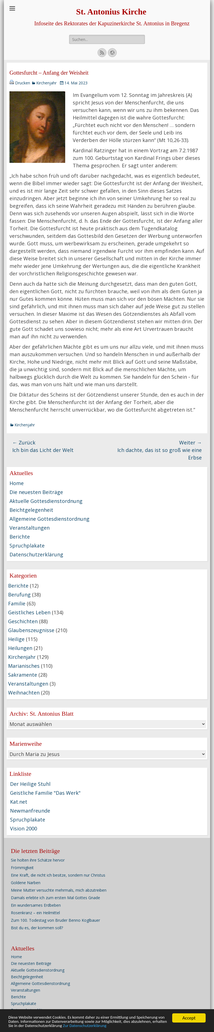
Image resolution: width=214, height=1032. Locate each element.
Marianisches (24, 665)
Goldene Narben (25, 882)
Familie (16, 603)
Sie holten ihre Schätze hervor (38, 860)
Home (16, 483)
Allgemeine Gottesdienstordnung (49, 518)
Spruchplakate (27, 545)
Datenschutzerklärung (36, 554)
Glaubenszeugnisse (31, 630)
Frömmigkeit (22, 867)
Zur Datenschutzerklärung (170, 1028)
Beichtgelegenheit (31, 510)
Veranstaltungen (29, 527)
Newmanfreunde (30, 810)
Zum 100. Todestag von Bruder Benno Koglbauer (55, 920)
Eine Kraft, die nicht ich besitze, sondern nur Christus (58, 875)
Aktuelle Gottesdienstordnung (45, 501)
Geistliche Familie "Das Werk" (45, 792)
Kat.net (18, 801)
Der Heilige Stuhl (30, 784)
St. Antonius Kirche (111, 11)
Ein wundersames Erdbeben (36, 905)
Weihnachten (24, 692)
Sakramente (22, 674)
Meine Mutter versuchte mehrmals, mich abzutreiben (58, 890)
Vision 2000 (23, 828)
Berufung (19, 594)
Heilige (16, 639)
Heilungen (20, 648)
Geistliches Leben (29, 612)
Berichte (19, 536)
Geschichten (23, 621)
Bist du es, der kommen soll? (37, 927)
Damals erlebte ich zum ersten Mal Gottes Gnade (55, 897)
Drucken (22, 82)
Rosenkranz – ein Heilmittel (35, 912)
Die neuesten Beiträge (36, 492)
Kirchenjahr (46, 82)
